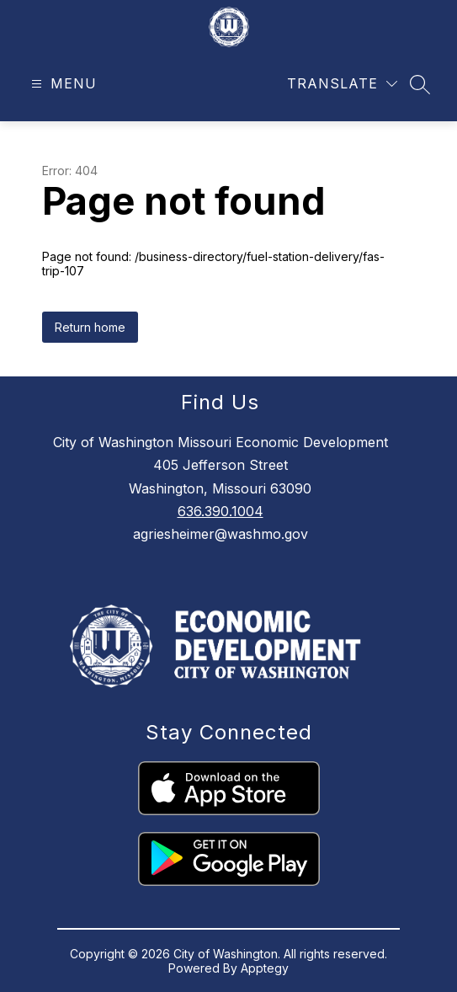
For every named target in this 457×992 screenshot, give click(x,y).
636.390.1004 (220, 511)
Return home (90, 327)
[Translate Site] (342, 83)
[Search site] (420, 84)
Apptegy (265, 968)
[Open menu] (62, 83)
